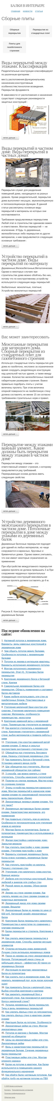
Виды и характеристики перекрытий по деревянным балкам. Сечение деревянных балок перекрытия (24, 1050)
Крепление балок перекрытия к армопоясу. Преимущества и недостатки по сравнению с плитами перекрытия (26, 924)
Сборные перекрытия (14, 31)
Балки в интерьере (27, 6)
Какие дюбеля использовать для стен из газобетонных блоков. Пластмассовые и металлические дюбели (24, 700)
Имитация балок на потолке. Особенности (28, 1022)
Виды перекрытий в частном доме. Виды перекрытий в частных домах (27, 152)
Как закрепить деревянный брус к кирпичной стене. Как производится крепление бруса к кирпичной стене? (26, 998)
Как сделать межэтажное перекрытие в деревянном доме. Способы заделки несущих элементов (26, 942)
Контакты (7, 1090)
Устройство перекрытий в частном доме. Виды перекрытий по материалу (24, 260)
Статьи (39, 11)
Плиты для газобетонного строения (14, 47)
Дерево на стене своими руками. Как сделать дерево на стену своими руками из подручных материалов (25, 896)
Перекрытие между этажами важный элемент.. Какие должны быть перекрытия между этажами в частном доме (27, 451)
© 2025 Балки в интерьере (13, 1086)
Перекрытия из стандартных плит (40, 31)
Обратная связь (9, 1097)
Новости (27, 11)
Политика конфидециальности (14, 1093)
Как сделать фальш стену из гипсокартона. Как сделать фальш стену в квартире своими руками (26, 1015)
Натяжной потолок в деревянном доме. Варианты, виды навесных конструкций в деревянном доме (24, 644)
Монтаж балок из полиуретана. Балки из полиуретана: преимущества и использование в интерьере (27, 833)
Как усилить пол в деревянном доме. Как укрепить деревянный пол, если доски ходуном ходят (27, 980)
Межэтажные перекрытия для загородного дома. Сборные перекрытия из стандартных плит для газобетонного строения (24, 351)
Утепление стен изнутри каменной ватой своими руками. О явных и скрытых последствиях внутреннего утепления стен (25, 745)
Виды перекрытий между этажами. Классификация (24, 64)
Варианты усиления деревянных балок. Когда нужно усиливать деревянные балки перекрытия (25, 857)
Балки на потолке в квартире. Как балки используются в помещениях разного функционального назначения (25, 1068)
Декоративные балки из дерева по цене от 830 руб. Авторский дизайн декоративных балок (26, 914)
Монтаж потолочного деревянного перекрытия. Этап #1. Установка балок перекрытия (22, 672)
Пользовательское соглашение (22, 1090)
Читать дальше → (10, 138)
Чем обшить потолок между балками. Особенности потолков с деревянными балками (23, 654)
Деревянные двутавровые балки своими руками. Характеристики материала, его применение (25, 812)
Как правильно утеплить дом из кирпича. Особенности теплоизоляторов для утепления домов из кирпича (26, 822)
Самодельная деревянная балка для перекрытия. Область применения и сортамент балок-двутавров (27, 689)
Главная (15, 11)
